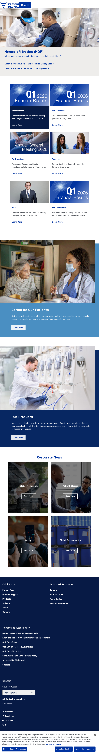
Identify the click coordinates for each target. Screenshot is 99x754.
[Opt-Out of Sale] (40, 642)
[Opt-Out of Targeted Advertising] (40, 647)
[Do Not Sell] (40, 633)
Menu (23, 5)
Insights (6, 603)
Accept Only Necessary (85, 749)
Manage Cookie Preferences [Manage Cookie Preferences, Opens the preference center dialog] (14, 749)
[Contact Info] (13, 699)
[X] (6, 725)
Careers (6, 612)
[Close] (95, 735)
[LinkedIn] (9, 711)
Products (6, 599)
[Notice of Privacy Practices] (40, 638)
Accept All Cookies (63, 749)
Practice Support (10, 594)
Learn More (17, 125)
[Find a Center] (68, 599)
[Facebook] (9, 716)
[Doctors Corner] (68, 594)
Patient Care (8, 590)
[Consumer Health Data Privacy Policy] (40, 656)
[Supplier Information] (68, 603)
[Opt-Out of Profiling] (40, 651)
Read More (28, 496)
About (5, 607)
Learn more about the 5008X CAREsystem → (26, 68)
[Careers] (68, 590)
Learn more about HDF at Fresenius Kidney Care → (29, 64)
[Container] (25, 5)
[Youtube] (9, 720)
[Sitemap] (40, 665)
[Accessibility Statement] (40, 660)
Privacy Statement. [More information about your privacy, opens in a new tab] (54, 744)
